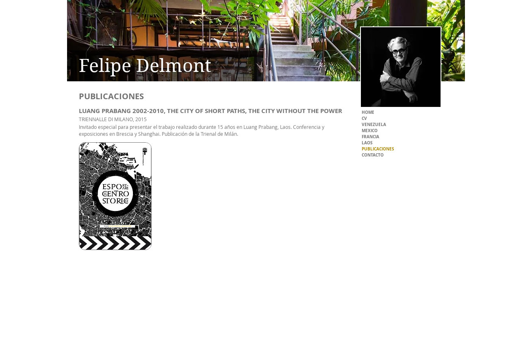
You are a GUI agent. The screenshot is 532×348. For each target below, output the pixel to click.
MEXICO (370, 130)
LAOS (367, 143)
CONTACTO (373, 155)
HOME (368, 112)
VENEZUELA (374, 124)
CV (364, 118)
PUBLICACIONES (378, 149)
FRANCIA (370, 136)
